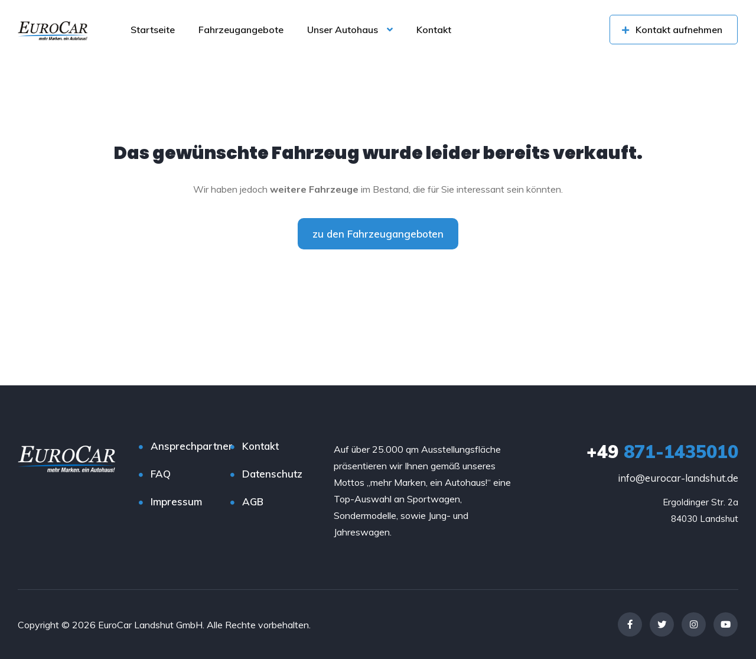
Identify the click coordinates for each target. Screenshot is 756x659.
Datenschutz (272, 474)
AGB (252, 501)
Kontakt (433, 29)
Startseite (153, 29)
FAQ (161, 474)
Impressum (176, 501)
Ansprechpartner (192, 446)
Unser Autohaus (342, 29)
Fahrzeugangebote (241, 29)
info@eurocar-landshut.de (678, 478)
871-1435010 (662, 451)
